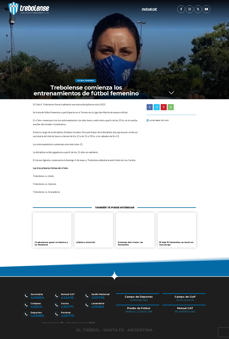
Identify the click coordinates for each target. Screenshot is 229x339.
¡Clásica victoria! (85, 242)
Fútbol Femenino (85, 80)
